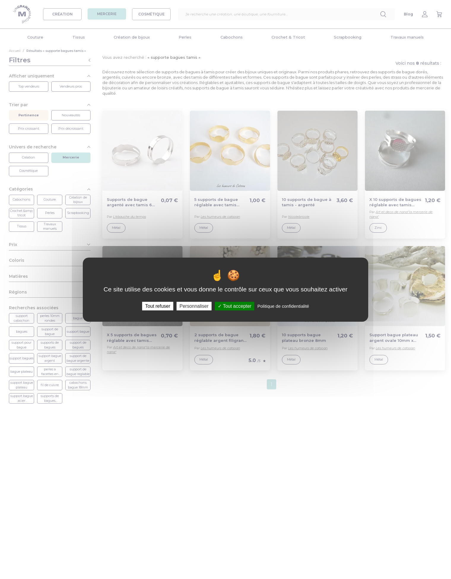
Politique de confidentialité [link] (283, 305)
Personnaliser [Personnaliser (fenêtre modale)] (194, 305)
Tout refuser (157, 305)
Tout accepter (234, 305)
